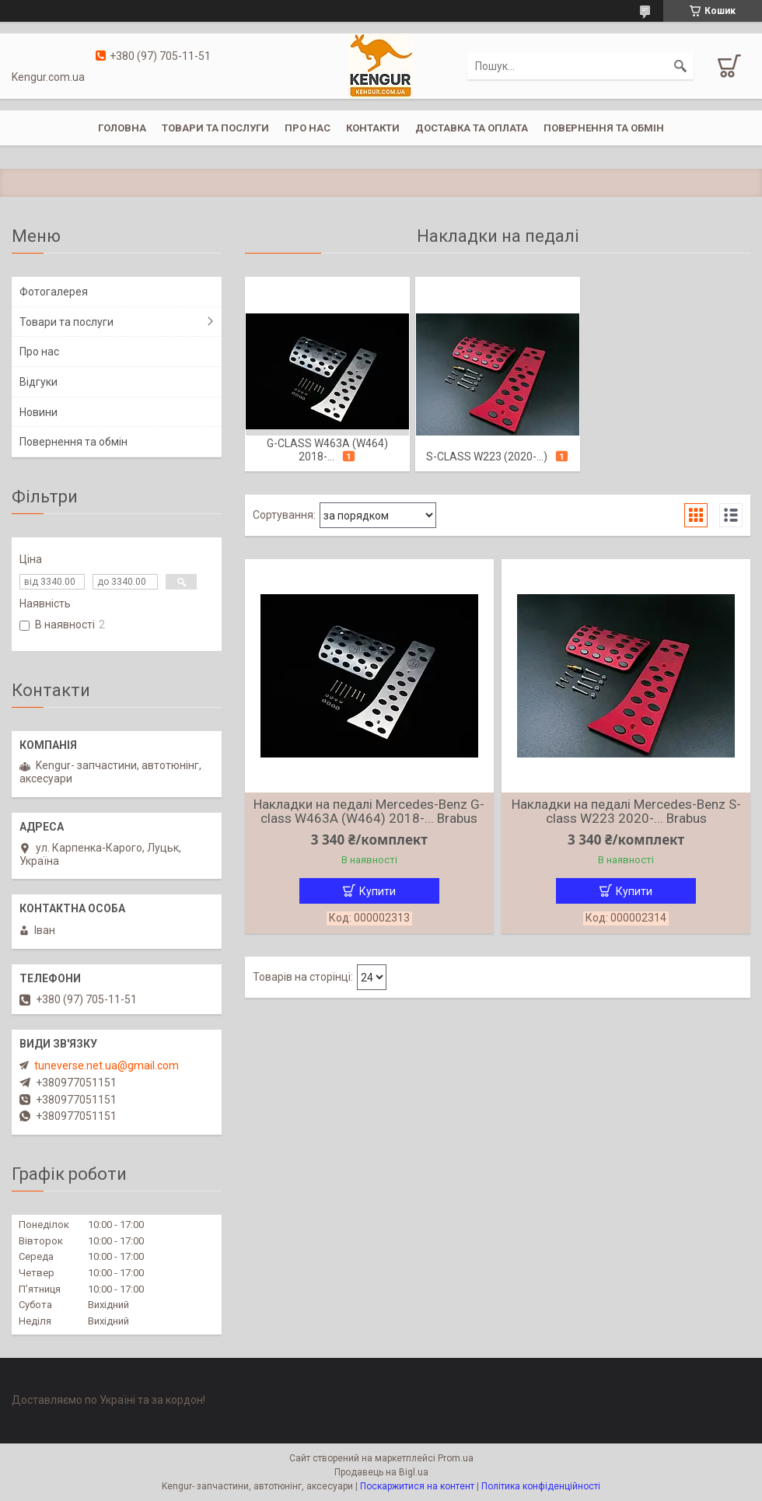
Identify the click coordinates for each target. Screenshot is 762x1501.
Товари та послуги (215, 128)
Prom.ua (456, 1458)
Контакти (373, 128)
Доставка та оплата (471, 128)
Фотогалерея (53, 291)
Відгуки (38, 382)
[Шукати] (680, 66)
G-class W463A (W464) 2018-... (327, 450)
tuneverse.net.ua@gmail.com (106, 1065)
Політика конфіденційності (540, 1486)
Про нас (307, 128)
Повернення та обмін (604, 128)
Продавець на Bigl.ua (381, 1472)
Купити (377, 891)
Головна (122, 128)
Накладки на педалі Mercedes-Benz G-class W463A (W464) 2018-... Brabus (368, 811)
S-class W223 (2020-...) (486, 456)
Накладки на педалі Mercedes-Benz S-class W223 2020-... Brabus (626, 811)
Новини (38, 412)
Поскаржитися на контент (417, 1486)
